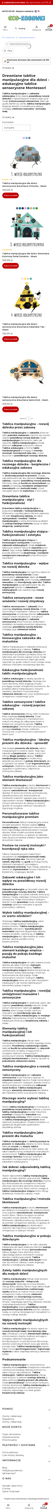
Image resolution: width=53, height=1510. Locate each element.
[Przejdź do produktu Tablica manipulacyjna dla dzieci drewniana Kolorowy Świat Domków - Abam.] (26, 227)
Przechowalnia (9, 1440)
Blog (4, 1467)
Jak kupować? (9, 1473)
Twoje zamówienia (11, 1434)
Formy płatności (10, 1452)
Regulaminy (8, 1419)
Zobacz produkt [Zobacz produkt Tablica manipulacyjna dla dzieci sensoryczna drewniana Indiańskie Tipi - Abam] (10, 339)
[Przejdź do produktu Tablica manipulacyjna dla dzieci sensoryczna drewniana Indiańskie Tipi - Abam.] (26, 297)
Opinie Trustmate (11, 1491)
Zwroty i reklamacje (12, 1416)
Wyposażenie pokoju (26, 37)
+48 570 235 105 (8, 11)
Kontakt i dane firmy (12, 1486)
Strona (22, 418)
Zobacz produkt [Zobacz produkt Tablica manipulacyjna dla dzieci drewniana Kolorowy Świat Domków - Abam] (10, 266)
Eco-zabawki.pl (8, 37)
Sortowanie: (8, 122)
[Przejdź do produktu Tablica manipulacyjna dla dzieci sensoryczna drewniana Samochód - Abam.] (26, 370)
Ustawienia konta (10, 1437)
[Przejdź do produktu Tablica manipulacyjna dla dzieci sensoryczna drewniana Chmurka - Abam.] (26, 156)
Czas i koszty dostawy (13, 1455)
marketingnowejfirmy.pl (37, 1499)
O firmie (6, 1488)
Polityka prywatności (12, 1470)
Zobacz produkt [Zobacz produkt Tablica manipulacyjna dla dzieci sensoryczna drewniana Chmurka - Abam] (10, 195)
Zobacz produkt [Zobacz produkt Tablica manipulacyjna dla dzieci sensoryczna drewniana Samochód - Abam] (10, 409)
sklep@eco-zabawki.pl (24, 11)
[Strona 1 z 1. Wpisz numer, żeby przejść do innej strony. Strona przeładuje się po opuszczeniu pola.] (28, 418)
